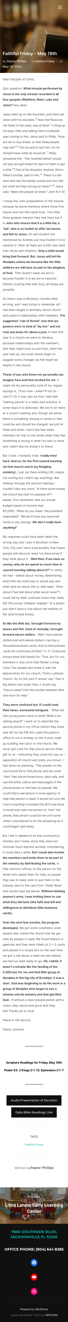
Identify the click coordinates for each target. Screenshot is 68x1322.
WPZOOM (51, 1315)
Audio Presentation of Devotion (34, 1100)
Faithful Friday (45, 61)
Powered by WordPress (34, 1309)
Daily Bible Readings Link (34, 1112)
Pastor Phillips (17, 61)
